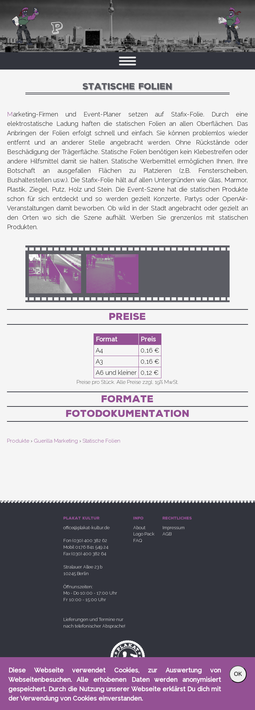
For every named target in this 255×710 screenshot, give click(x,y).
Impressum (173, 527)
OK (238, 674)
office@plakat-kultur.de (86, 527)
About (139, 527)
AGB (167, 533)
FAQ (137, 540)
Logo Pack (143, 533)
